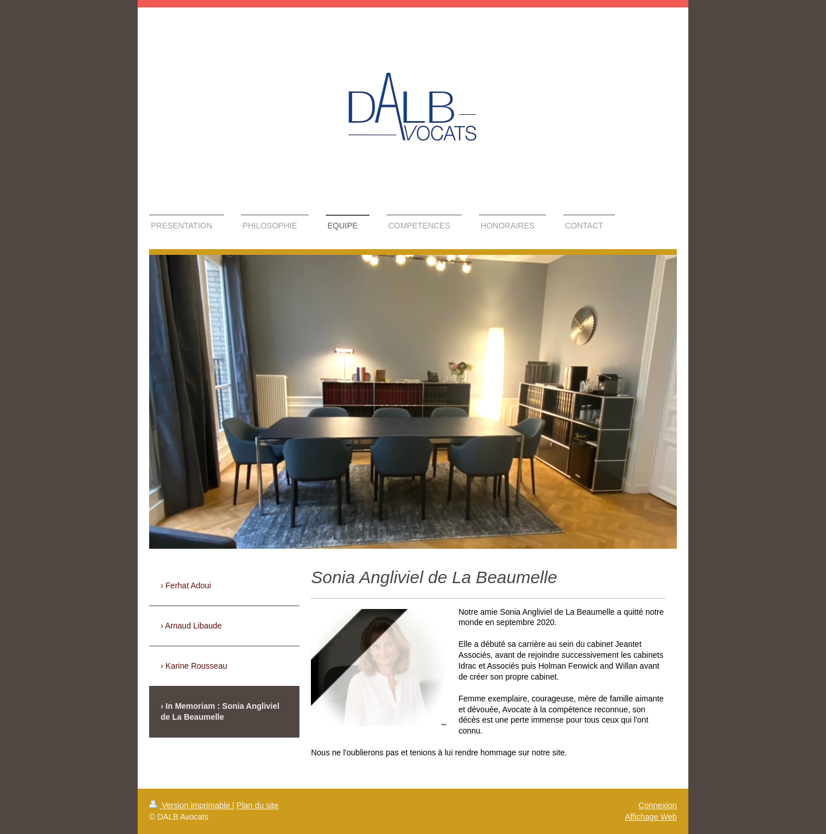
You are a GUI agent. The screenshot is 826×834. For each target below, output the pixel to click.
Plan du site (257, 805)
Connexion (657, 805)
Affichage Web (651, 816)
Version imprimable (190, 805)
